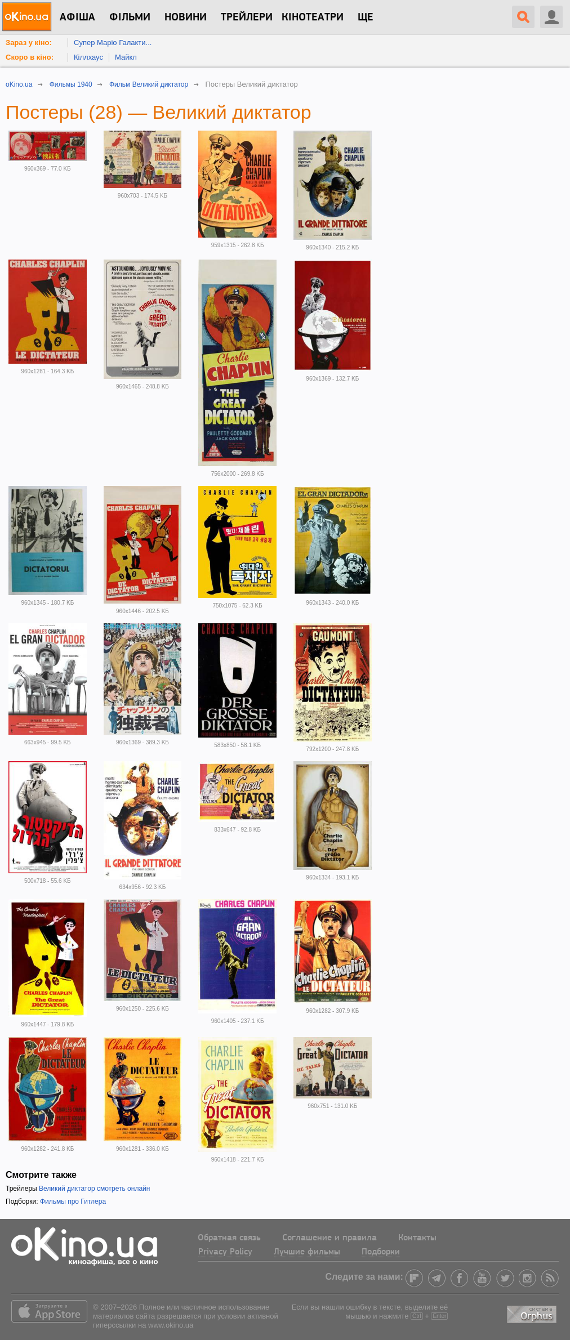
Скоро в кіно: (30, 57)
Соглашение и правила (329, 1238)
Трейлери (247, 17)
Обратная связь (229, 1238)
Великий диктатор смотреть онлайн (94, 1188)
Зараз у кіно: (29, 42)
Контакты (417, 1238)
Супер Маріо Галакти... (113, 42)
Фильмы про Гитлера (73, 1201)
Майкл (126, 57)
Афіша (77, 17)
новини (185, 17)
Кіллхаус (88, 57)
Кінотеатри (313, 17)
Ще (365, 17)
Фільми (129, 17)
